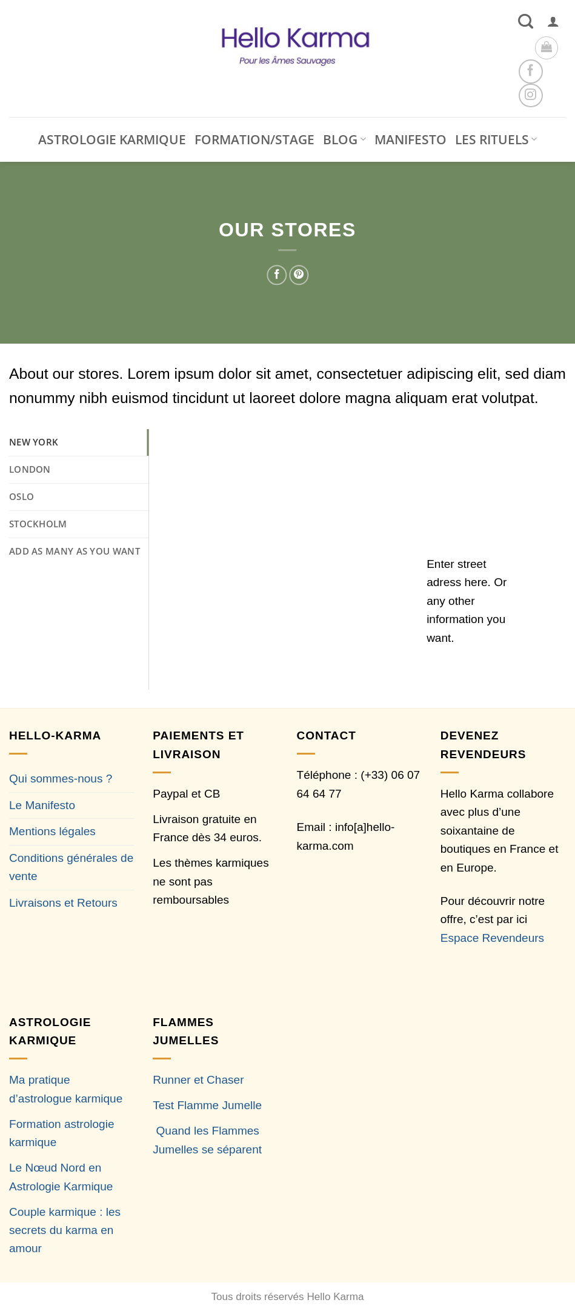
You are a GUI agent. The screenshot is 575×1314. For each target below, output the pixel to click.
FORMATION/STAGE (254, 139)
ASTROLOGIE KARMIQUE (112, 139)
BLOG (344, 139)
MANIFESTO (410, 139)
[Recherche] (525, 21)
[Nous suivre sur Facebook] (530, 71)
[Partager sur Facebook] (277, 275)
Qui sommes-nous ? (60, 778)
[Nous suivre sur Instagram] (530, 95)
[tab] (78, 442)
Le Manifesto (42, 805)
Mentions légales (52, 831)
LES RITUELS (496, 139)
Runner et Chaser (198, 1079)
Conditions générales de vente (71, 867)
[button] (553, 21)
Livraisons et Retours (63, 902)
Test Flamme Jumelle (207, 1105)
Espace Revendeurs (492, 938)
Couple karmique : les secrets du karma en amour (65, 1230)
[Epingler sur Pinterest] (299, 275)
